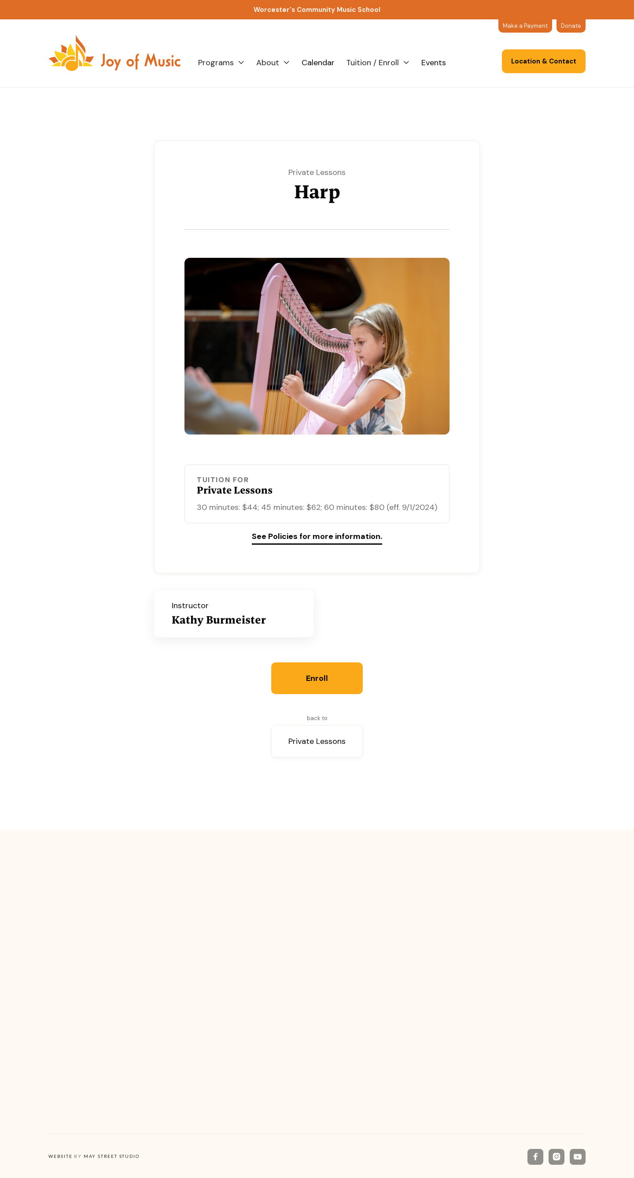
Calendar (318, 62)
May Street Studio (112, 1156)
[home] (123, 53)
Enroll (317, 678)
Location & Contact (543, 61)
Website (60, 1156)
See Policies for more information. (317, 537)
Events (433, 62)
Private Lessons (317, 741)
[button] (221, 62)
